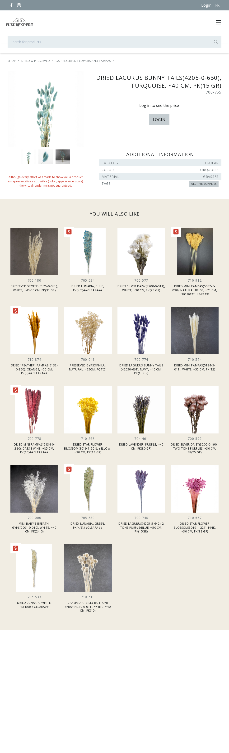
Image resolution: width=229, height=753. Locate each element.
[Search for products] (114, 42)
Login (206, 5)
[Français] (217, 5)
